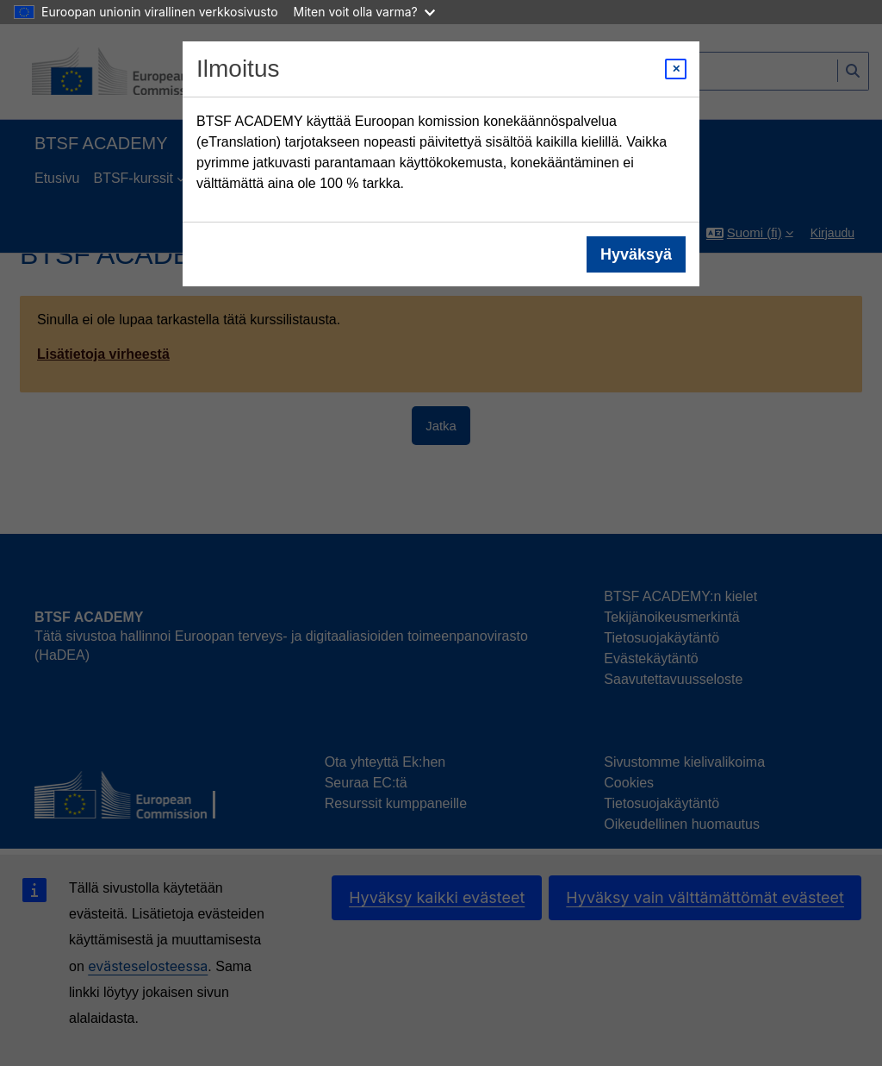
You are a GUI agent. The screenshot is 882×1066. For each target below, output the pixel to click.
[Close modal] (676, 69)
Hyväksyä (636, 254)
